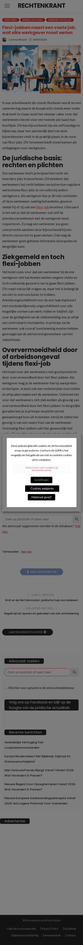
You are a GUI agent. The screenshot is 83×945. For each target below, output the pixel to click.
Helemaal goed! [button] (41, 497)
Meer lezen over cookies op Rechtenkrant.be (41, 469)
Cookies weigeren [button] (42, 488)
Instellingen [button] (41, 480)
